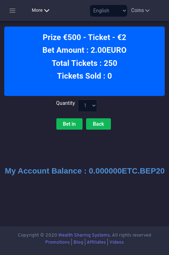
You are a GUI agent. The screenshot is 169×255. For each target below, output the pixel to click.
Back (98, 124)
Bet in (69, 124)
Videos (116, 242)
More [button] (42, 10)
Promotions (57, 242)
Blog (78, 242)
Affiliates (96, 242)
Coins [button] (141, 10)
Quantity (65, 103)
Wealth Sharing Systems (84, 235)
